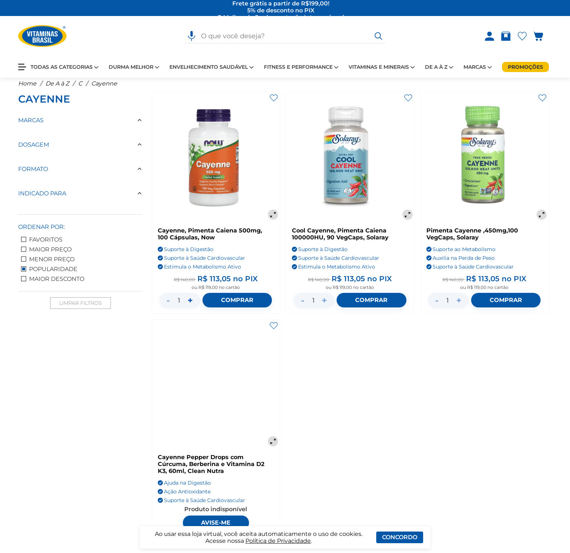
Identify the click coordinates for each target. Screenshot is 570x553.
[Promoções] (525, 67)
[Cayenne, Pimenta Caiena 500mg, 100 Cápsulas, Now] (216, 160)
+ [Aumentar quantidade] (190, 304)
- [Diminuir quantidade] (168, 304)
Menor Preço (48, 262)
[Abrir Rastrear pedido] (505, 36)
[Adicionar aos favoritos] (274, 101)
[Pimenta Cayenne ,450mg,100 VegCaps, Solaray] (484, 160)
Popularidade (49, 272)
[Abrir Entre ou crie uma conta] (489, 36)
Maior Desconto (52, 282)
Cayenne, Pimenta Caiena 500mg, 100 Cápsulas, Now (210, 237)
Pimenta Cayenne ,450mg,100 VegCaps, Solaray (472, 237)
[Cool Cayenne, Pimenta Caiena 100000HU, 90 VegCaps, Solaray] (350, 160)
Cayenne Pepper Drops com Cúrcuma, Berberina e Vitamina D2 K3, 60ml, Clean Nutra (211, 467)
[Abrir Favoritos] (522, 36)
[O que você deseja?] (378, 36)
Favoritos (42, 243)
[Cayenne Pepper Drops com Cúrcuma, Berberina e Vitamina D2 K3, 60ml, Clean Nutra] (216, 387)
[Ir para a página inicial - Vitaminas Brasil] (42, 36)
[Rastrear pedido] (507, 36)
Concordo (399, 537)
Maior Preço (46, 253)
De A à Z (57, 87)
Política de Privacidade (278, 540)
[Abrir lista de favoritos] (524, 36)
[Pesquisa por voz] (191, 36)
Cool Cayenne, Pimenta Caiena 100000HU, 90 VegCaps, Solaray (340, 237)
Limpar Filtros (80, 306)
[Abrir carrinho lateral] (543, 36)
